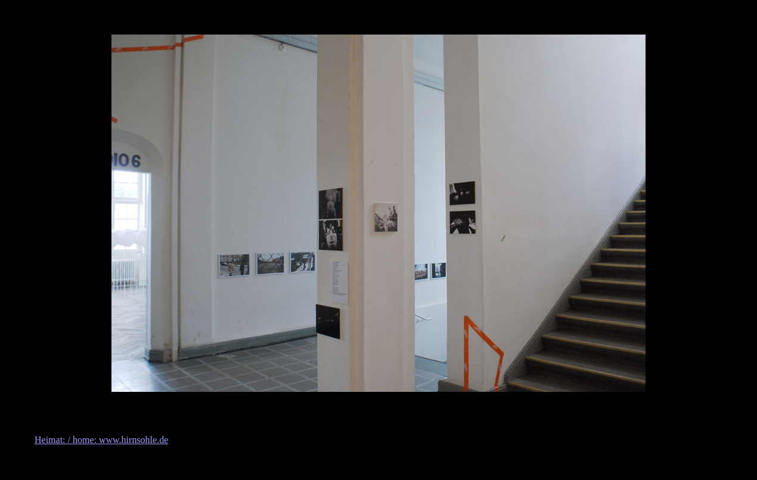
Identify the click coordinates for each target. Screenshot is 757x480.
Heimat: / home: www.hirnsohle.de (101, 440)
